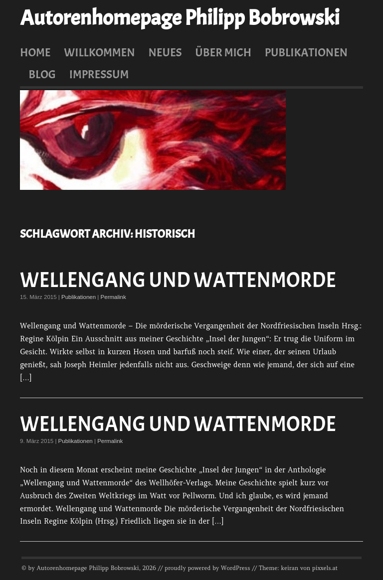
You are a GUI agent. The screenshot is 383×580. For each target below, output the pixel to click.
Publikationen (306, 52)
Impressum (99, 74)
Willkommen (99, 52)
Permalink (113, 297)
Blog (42, 74)
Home (35, 52)
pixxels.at (325, 568)
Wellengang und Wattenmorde (178, 280)
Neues (165, 52)
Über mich (223, 52)
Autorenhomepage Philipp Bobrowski (179, 17)
